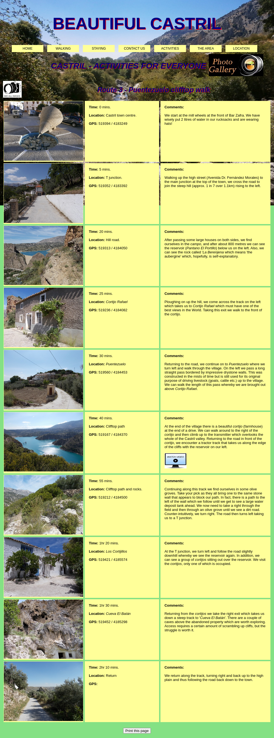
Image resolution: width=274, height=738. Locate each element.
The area (205, 48)
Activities (170, 48)
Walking (63, 48)
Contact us (134, 48)
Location (241, 48)
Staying (99, 48)
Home (28, 48)
